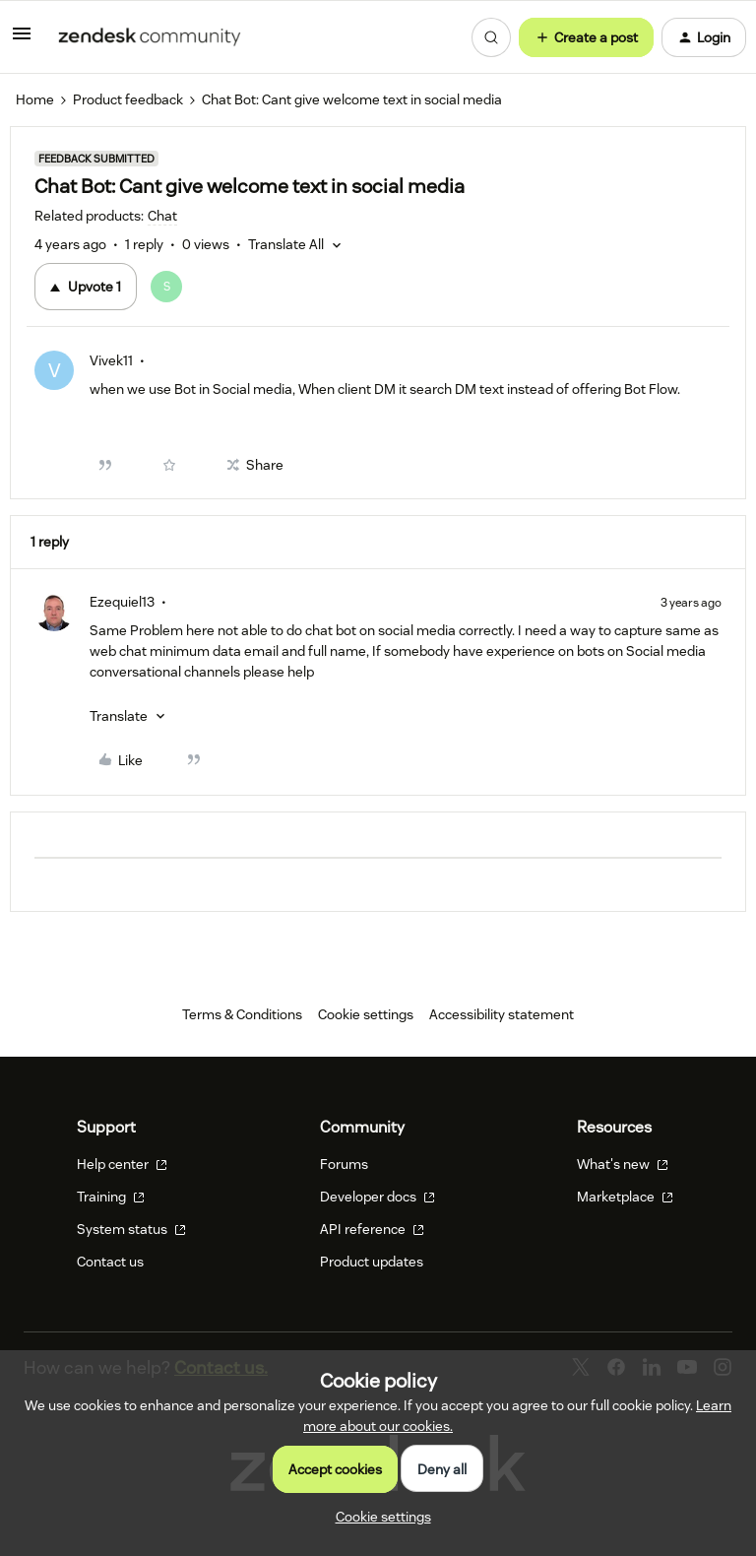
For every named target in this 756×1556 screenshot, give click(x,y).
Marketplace (625, 1196)
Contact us (110, 1261)
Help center (122, 1164)
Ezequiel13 (122, 602)
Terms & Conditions (242, 1014)
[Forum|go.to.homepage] (149, 37)
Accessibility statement (501, 1014)
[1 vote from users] (172, 286)
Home (35, 99)
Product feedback (128, 99)
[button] (21, 40)
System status (131, 1229)
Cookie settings (365, 1014)
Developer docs (377, 1196)
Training (111, 1196)
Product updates (371, 1261)
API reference (372, 1229)
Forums (344, 1164)
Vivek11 (111, 360)
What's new (622, 1164)
